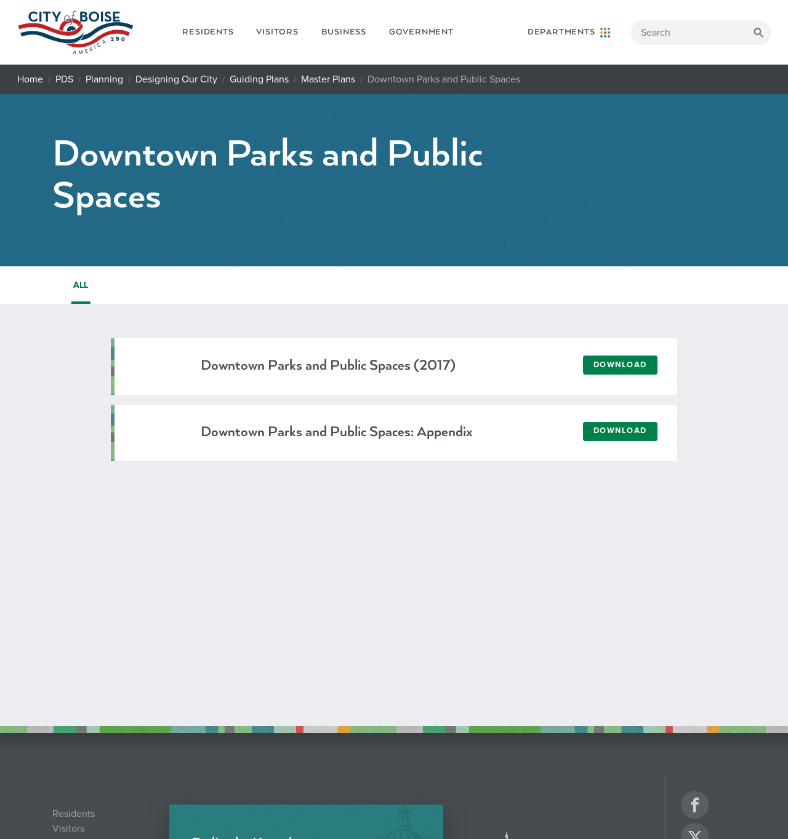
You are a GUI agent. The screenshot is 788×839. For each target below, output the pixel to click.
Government (421, 32)
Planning (104, 79)
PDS (64, 79)
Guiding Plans (259, 79)
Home (30, 79)
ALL (80, 285)
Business (343, 32)
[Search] (701, 32)
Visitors (277, 32)
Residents (207, 32)
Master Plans (328, 79)
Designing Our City (176, 79)
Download (620, 365)
